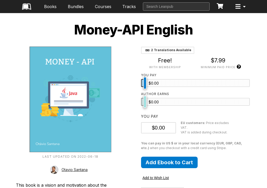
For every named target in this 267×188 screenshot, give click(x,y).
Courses (103, 6)
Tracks (129, 6)
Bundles (76, 6)
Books (50, 6)
